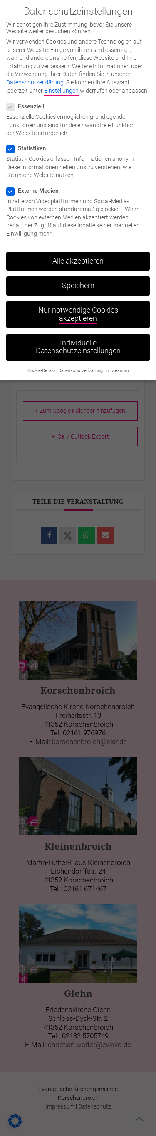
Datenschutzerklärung (35, 76)
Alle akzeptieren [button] (78, 255)
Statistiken (29, 142)
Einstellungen (61, 84)
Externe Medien (36, 184)
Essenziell (28, 100)
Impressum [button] (117, 364)
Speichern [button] (78, 279)
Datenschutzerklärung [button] (80, 364)
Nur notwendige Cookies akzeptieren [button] (78, 308)
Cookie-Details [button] (41, 364)
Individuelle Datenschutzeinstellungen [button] (78, 341)
